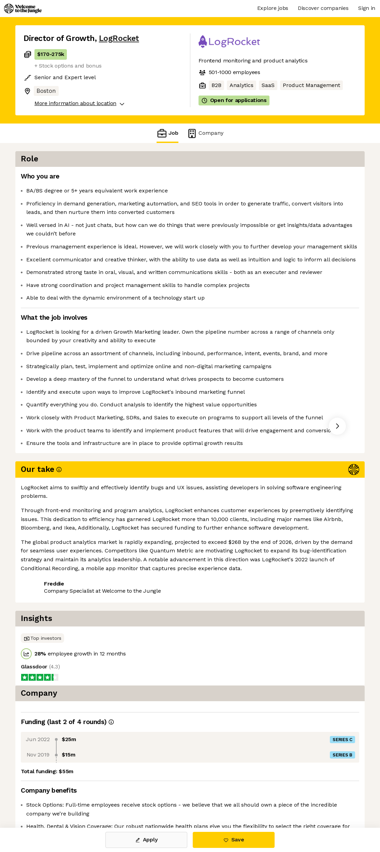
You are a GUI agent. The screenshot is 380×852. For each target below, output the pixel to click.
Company (205, 133)
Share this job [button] (42, 644)
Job (167, 133)
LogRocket (119, 38)
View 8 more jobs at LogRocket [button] (112, 644)
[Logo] (23, 8)
